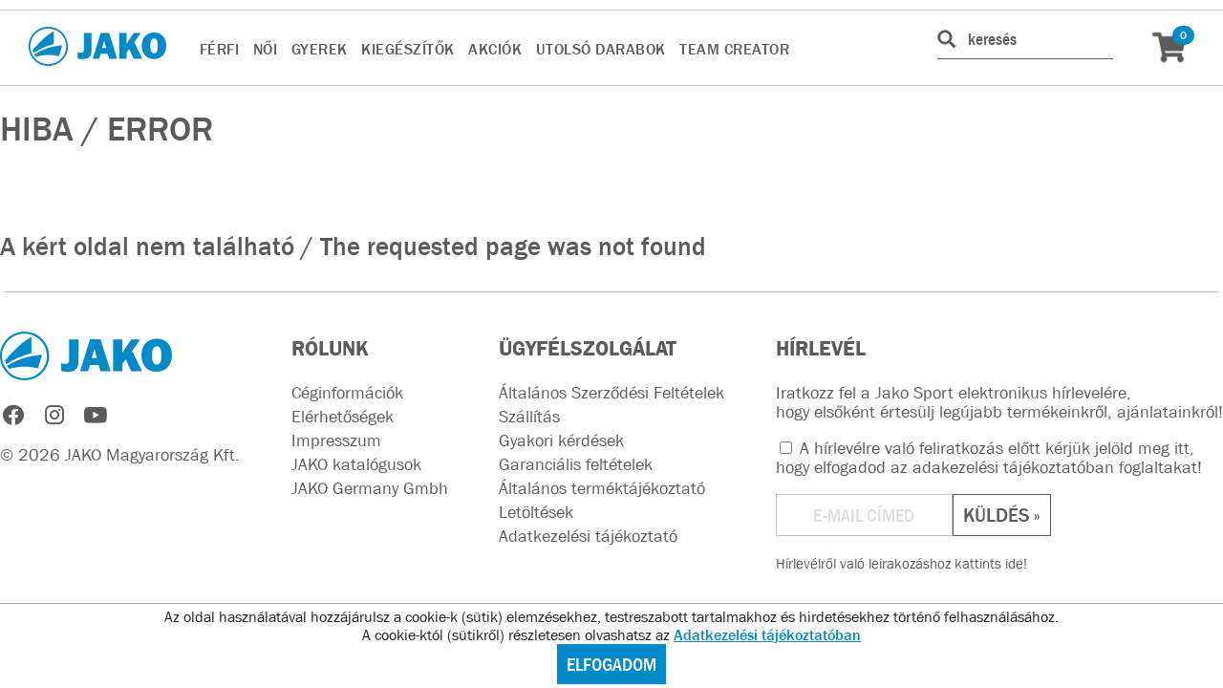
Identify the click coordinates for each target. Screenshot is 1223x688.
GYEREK (319, 48)
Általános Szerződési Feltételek (611, 392)
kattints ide (989, 563)
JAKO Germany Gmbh (369, 488)
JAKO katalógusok (356, 464)
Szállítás (529, 416)
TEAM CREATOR (734, 48)
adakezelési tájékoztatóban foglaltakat (1054, 467)
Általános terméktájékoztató (602, 488)
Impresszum (336, 440)
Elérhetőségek (342, 416)
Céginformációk (347, 392)
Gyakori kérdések (561, 440)
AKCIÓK (495, 48)
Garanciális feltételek (576, 464)
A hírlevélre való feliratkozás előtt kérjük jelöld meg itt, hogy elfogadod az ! (989, 458)
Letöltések (536, 512)
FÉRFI (220, 48)
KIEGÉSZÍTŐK (408, 48)
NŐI (265, 48)
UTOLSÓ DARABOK (601, 48)
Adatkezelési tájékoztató (588, 536)
